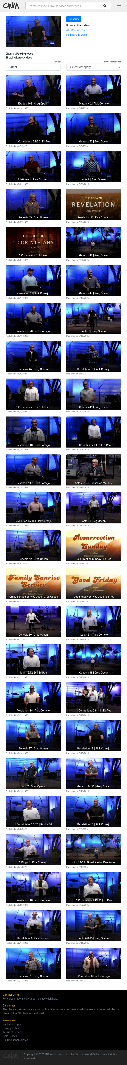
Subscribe (74, 19)
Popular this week (76, 34)
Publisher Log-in (12, 1024)
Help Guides (10, 1036)
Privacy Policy (11, 1028)
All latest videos (75, 30)
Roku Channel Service (15, 1039)
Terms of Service (12, 1032)
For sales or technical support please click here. (30, 998)
